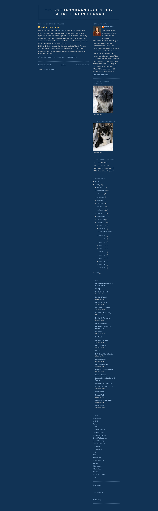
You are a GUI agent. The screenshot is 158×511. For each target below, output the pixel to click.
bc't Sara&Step (101, 359)
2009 (97, 185)
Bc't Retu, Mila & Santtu (104, 354)
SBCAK (95, 463)
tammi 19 (102, 245)
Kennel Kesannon (99, 430)
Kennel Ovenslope (99, 435)
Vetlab (95, 477)
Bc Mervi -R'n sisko (102, 318)
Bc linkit (95, 421)
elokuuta (100, 200)
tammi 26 (102, 239)
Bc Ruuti (98, 337)
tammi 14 (102, 255)
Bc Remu (98, 332)
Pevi (94, 452)
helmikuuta (101, 220)
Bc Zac (97, 351)
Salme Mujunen (98, 460)
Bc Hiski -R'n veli (101, 292)
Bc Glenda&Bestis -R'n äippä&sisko (104, 284)
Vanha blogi (97, 500)
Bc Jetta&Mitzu (101, 302)
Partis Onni (99, 392)
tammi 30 (102, 225)
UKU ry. (95, 472)
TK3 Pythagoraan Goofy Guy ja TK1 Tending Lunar (79, 12)
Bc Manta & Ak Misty (103, 313)
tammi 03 (102, 268)
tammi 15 (102, 252)
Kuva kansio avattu (48, 27)
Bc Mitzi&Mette (101, 323)
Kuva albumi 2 (98, 492)
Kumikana (96, 446)
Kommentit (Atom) (49, 69)
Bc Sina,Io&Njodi (101, 340)
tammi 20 (102, 242)
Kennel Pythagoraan (100, 438)
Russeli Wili (99, 395)
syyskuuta (101, 197)
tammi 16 (102, 248)
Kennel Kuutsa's (98, 432)
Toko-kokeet (97, 469)
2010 (97, 181)
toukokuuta (101, 210)
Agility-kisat (97, 418)
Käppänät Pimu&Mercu (104, 369)
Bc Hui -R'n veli (101, 297)
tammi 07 (102, 261)
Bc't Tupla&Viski (101, 364)
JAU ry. (95, 427)
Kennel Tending (98, 441)
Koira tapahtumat (99, 443)
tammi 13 (102, 258)
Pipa (94, 455)
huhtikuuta (101, 213)
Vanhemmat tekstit (82, 65)
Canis (95, 424)
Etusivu (63, 65)
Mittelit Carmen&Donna (104, 386)
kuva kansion (63, 31)
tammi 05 (102, 265)
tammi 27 (102, 236)
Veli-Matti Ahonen (99, 475)
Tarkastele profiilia (101, 75)
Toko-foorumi (97, 466)
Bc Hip (97, 289)
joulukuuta (101, 187)
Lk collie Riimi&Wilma (103, 383)
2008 (97, 273)
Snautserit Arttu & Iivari (104, 400)
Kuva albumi (97, 485)
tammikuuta (101, 223)
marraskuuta (101, 191)
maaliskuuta (101, 216)
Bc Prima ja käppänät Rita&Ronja (103, 327)
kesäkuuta (101, 207)
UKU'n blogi (99, 405)
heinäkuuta (101, 203)
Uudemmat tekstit (44, 65)
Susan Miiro (109, 26)
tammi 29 (102, 229)
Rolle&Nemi (97, 458)
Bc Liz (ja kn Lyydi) (102, 308)
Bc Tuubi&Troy (100, 345)
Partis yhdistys (98, 449)
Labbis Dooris (100, 375)
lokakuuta (100, 194)
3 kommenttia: (72, 57)
